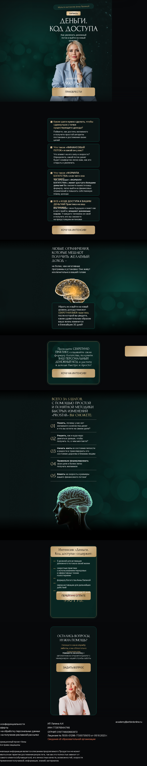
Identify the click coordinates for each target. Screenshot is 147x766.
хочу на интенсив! (73, 229)
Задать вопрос (73, 667)
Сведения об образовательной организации (71, 739)
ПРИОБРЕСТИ (73, 91)
